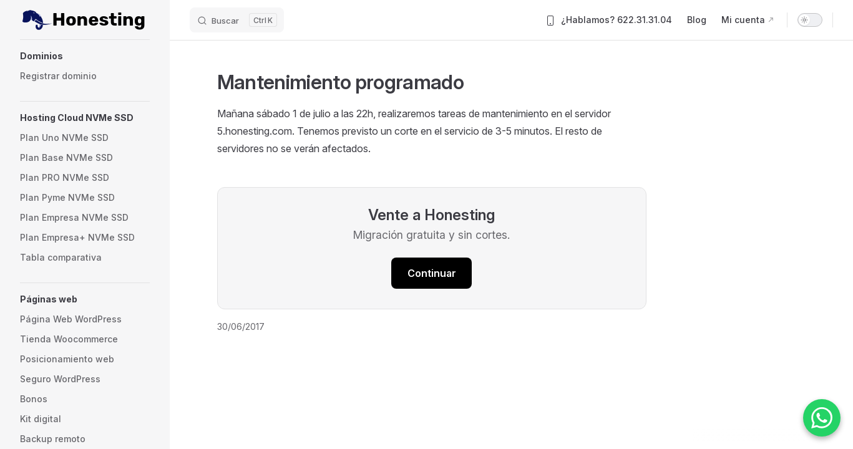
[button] (85, 56)
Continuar (431, 273)
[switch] (809, 20)
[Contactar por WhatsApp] (822, 418)
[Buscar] (237, 19)
